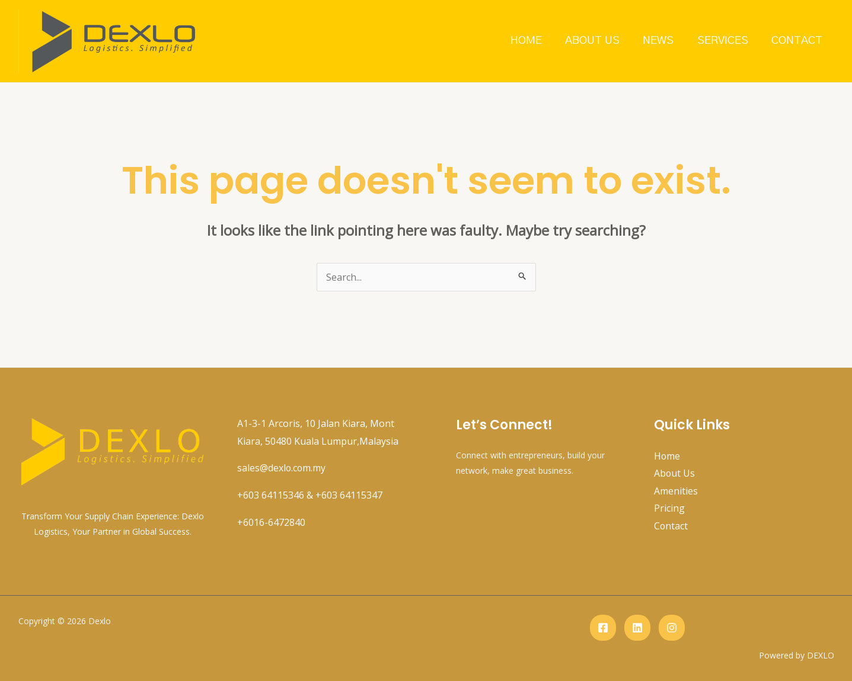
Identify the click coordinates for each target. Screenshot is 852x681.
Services (723, 40)
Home (529, 40)
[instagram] (672, 628)
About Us (595, 40)
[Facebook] (603, 628)
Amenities (676, 490)
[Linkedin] (637, 628)
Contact (797, 40)
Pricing (669, 508)
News (660, 40)
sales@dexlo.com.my (282, 467)
